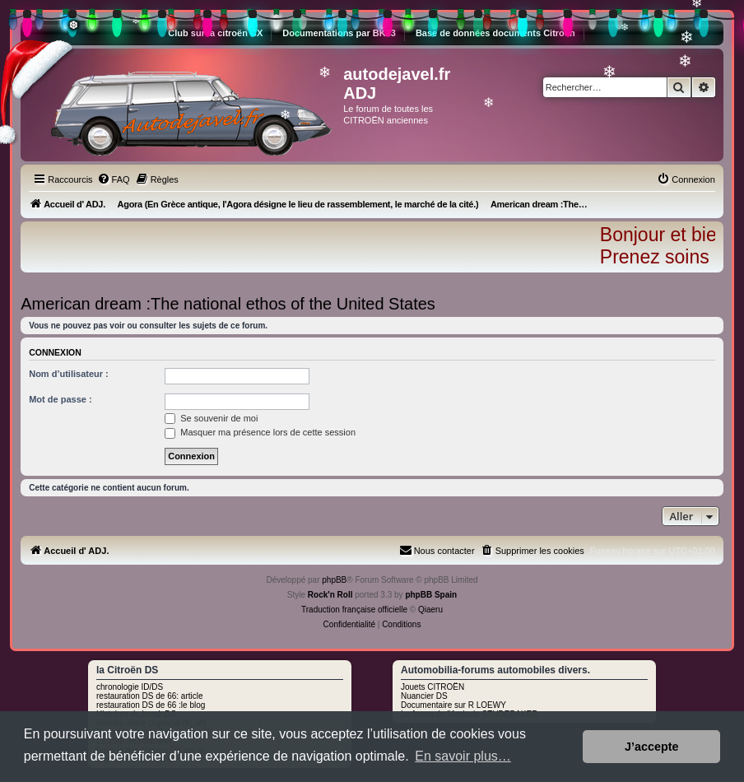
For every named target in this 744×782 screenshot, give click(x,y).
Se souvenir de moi (211, 418)
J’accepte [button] (652, 746)
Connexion (55, 352)
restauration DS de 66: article (149, 696)
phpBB (334, 579)
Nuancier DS (424, 696)
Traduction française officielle (354, 609)
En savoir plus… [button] (463, 756)
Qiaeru (430, 609)
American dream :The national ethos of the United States (228, 304)
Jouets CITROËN (432, 686)
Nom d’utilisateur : (69, 374)
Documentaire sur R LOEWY (453, 705)
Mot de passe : (60, 399)
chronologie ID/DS (129, 686)
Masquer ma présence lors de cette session (260, 432)
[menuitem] (113, 179)
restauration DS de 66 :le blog (150, 705)
